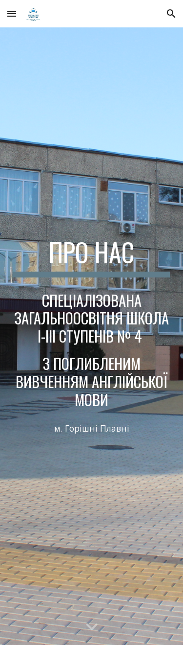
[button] (11, 13)
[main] (91, 257)
